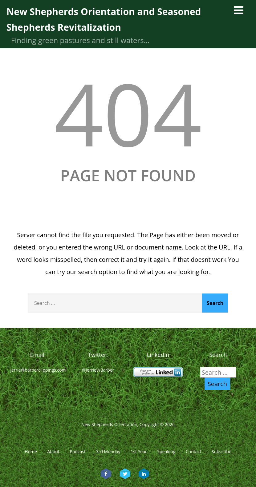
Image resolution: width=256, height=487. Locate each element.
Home (31, 451)
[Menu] (238, 10)
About (53, 451)
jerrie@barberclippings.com (38, 370)
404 (128, 113)
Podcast (78, 451)
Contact (193, 451)
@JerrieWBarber (98, 370)
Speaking (166, 451)
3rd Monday (108, 451)
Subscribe (221, 451)
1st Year (139, 451)
